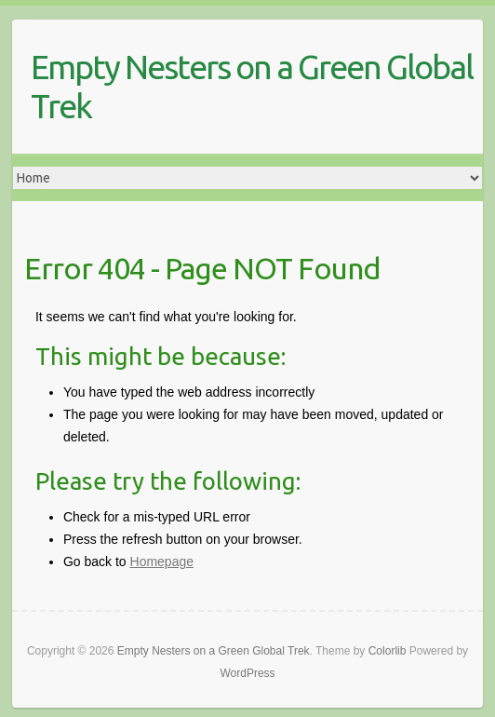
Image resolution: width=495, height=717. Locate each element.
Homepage (162, 561)
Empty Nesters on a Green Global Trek (252, 86)
